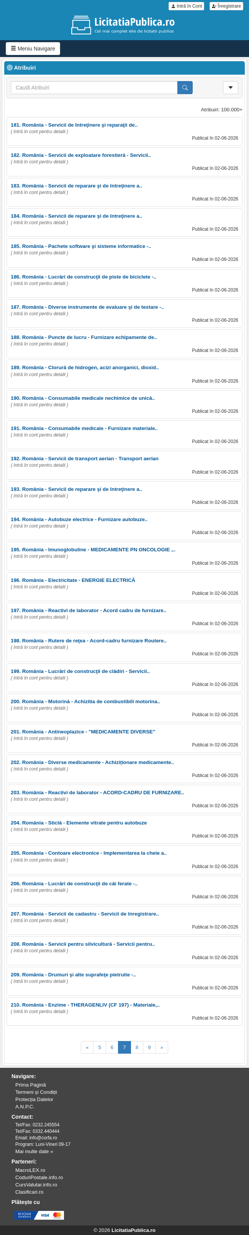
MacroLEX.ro (30, 1170)
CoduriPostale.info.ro (39, 1177)
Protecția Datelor (34, 1099)
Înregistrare (226, 6)
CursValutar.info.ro (36, 1185)
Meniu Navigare (33, 49)
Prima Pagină (30, 1085)
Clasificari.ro (29, 1192)
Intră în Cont (186, 6)
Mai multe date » (34, 1151)
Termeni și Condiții (36, 1092)
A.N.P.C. (24, 1107)
